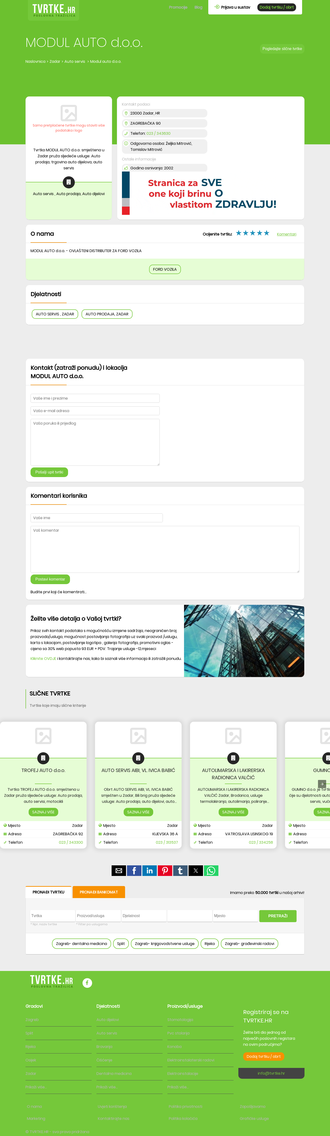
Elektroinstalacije (182, 1073)
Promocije (178, 7)
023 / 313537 (167, 842)
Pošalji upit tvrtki (49, 472)
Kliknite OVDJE (43, 658)
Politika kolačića (183, 1118)
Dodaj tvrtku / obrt (277, 7)
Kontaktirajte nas (113, 1118)
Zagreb (32, 1019)
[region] (165, 81)
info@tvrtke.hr (271, 1073)
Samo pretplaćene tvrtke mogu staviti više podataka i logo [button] (69, 128)
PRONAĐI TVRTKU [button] (48, 892)
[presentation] (322, 784)
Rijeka (210, 943)
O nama (34, 1106)
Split (121, 943)
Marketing (36, 1118)
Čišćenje (104, 1060)
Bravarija (104, 1046)
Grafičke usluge (254, 1118)
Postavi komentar (50, 579)
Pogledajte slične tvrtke (282, 49)
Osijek (30, 1060)
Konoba (174, 1046)
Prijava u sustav (232, 7)
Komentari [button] (286, 234)
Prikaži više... (36, 1087)
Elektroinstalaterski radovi (190, 1060)
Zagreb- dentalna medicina (81, 943)
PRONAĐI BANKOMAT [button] (99, 892)
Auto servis (106, 1033)
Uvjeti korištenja (112, 1106)
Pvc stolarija (178, 1033)
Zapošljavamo (253, 1106)
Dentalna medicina (114, 1073)
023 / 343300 (71, 842)
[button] (119, 870)
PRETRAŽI (278, 916)
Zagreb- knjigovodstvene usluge (165, 943)
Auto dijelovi (107, 1019)
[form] (165, 920)
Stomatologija (180, 1019)
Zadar (30, 1073)
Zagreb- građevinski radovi (249, 943)
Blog (198, 7)
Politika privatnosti (185, 1106)
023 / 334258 (261, 842)
